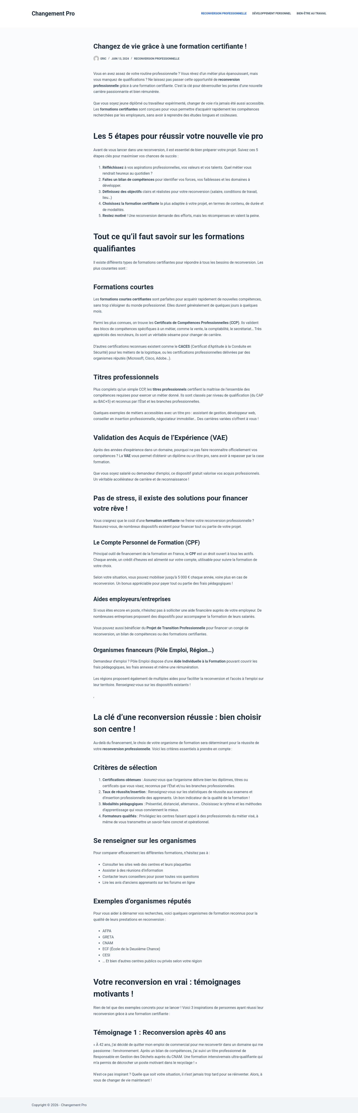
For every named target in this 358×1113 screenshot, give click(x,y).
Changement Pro (53, 13)
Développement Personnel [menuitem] (271, 13)
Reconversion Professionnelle (156, 58)
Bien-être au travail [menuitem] (311, 13)
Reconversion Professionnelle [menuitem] (224, 13)
